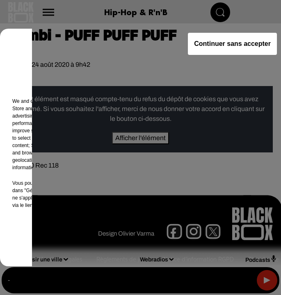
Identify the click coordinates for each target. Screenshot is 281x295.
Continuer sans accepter (232, 43)
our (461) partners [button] (50, 101)
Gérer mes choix (99, 237)
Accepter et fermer (181, 237)
